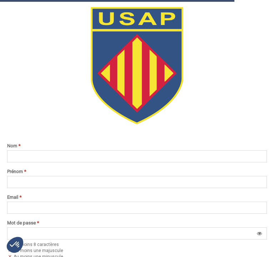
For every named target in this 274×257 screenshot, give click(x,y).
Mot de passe (23, 223)
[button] (259, 233)
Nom (13, 145)
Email (14, 197)
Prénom (16, 171)
